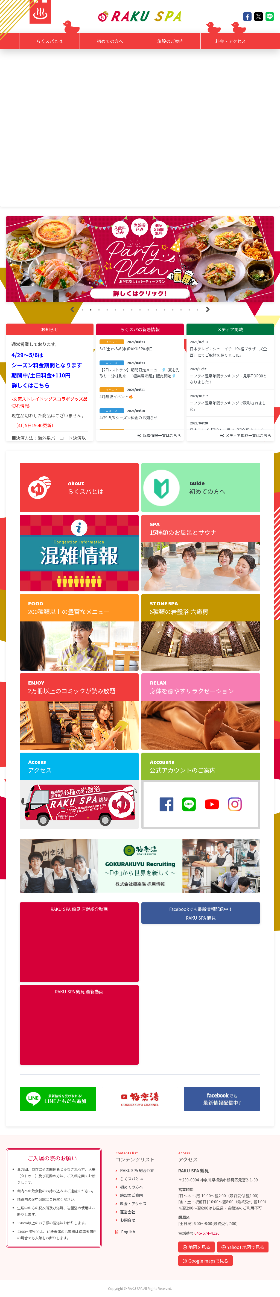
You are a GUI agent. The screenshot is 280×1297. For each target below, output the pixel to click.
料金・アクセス (230, 41)
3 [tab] (99, 310)
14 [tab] (189, 310)
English (125, 1231)
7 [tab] (132, 310)
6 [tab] (123, 310)
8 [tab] (140, 310)
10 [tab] (156, 310)
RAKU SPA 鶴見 (201, 917)
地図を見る (196, 1247)
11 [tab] (164, 310)
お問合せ (125, 1220)
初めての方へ (110, 41)
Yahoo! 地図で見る (242, 1247)
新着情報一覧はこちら (159, 435)
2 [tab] (91, 310)
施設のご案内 (170, 41)
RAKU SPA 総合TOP (134, 1170)
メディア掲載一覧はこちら (245, 435)
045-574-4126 (207, 1233)
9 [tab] (148, 310)
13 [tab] (181, 310)
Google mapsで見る (205, 1260)
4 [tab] (107, 310)
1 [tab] (82, 310)
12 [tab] (173, 310)
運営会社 (125, 1211)
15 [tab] (197, 310)
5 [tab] (115, 310)
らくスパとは (49, 41)
